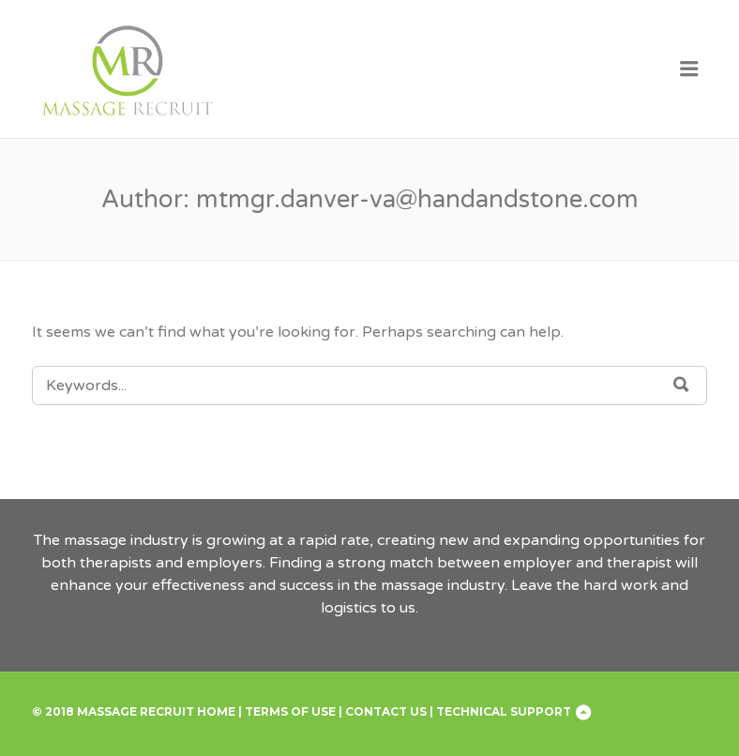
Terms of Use (290, 711)
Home (216, 711)
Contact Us (386, 711)
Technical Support (503, 711)
